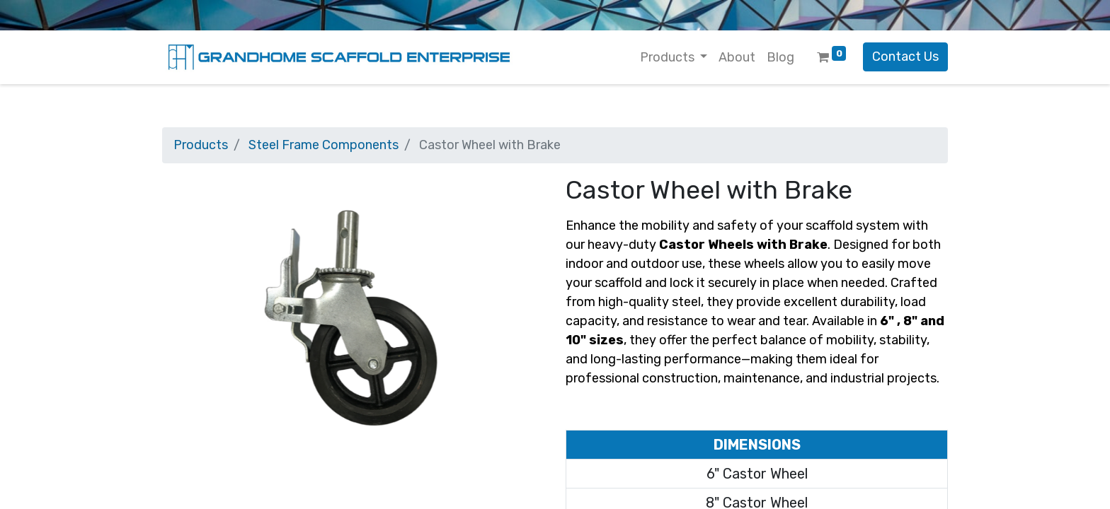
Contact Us (905, 56)
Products (200, 145)
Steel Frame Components (323, 145)
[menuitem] (737, 57)
